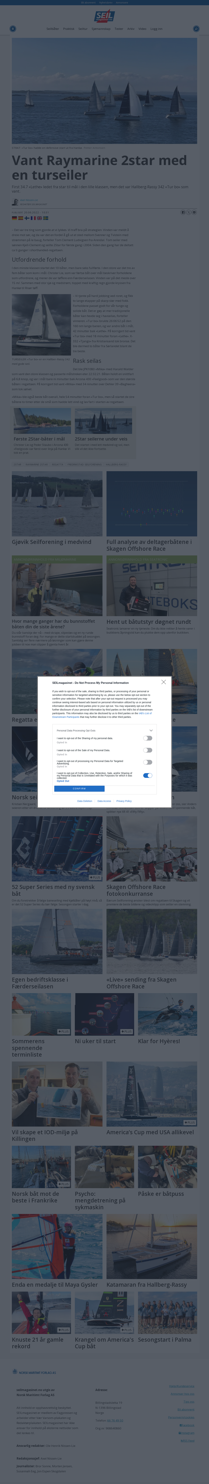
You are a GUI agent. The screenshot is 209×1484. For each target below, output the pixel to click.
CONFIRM (79, 788)
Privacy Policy (124, 801)
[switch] (147, 738)
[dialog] (105, 742)
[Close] (164, 683)
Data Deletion (84, 801)
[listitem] (104, 730)
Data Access (104, 801)
